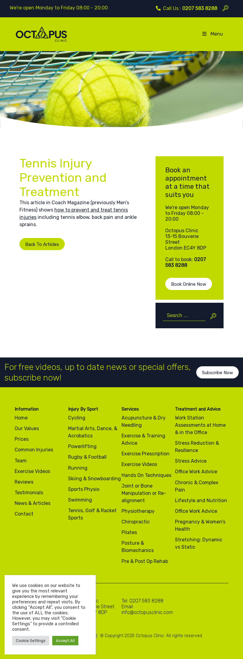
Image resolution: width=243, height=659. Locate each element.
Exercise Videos (32, 471)
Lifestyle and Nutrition (201, 500)
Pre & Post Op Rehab (145, 561)
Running (77, 468)
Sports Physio (83, 489)
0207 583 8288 (199, 8)
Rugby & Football (87, 457)
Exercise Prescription (145, 454)
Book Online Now (188, 284)
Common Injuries (34, 450)
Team (21, 461)
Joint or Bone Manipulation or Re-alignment (144, 493)
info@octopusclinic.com (147, 612)
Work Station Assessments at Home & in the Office (200, 425)
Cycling (76, 418)
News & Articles (32, 503)
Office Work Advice (196, 471)
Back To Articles (37, 244)
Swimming (80, 500)
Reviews (24, 482)
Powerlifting (82, 446)
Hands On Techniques (146, 475)
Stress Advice (191, 461)
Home (21, 418)
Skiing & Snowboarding (94, 478)
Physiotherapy (138, 511)
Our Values (27, 428)
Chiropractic (136, 522)
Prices (22, 439)
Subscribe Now (217, 377)
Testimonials (29, 492)
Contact (24, 514)
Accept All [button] (65, 640)
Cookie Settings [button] (31, 640)
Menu (212, 34)
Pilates (129, 532)
